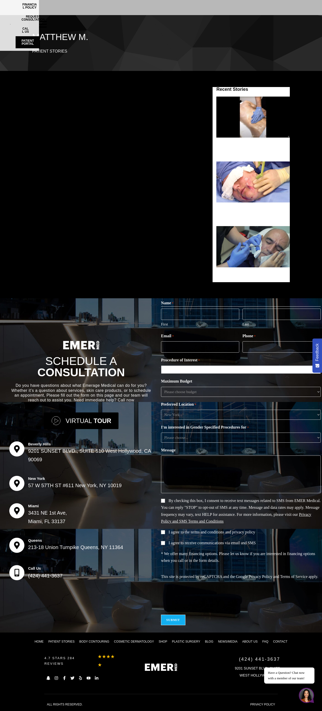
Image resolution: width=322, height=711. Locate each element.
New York (36, 478)
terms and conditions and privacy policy (223, 532)
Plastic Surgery (186, 641)
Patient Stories (49, 51)
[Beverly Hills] (16, 448)
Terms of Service (293, 576)
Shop (163, 641)
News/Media (227, 641)
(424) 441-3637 (45, 575)
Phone (249, 336)
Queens (35, 540)
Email (167, 336)
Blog (209, 641)
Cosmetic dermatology (134, 641)
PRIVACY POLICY (262, 704)
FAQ (265, 641)
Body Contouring (94, 641)
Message (168, 450)
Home (39, 641)
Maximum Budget (176, 381)
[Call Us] (16, 572)
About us (250, 641)
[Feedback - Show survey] (317, 355)
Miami (33, 506)
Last (246, 324)
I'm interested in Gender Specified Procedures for (205, 427)
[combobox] (242, 370)
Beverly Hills (39, 444)
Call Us (34, 568)
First (164, 324)
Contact (280, 641)
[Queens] (16, 545)
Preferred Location (178, 404)
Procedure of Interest (180, 360)
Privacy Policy (260, 576)
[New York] (16, 483)
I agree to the (212, 532)
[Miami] (16, 510)
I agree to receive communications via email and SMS (212, 543)
